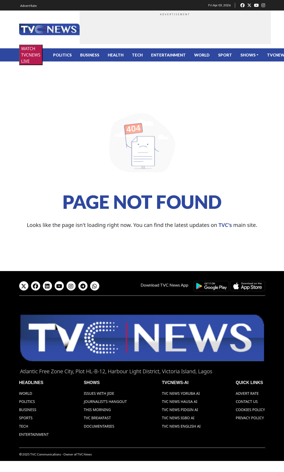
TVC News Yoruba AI (181, 393)
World (202, 55)
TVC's (225, 225)
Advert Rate (28, 6)
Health (115, 55)
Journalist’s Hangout (105, 401)
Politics (62, 55)
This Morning (97, 409)
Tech (137, 55)
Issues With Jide (99, 393)
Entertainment (168, 55)
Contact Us (247, 401)
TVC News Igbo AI (178, 417)
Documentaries (99, 426)
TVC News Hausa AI (179, 401)
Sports (26, 417)
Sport (225, 55)
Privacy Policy (250, 417)
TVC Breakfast (97, 417)
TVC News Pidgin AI (180, 409)
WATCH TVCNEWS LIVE (30, 55)
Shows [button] (248, 55)
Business (89, 55)
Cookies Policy (250, 409)
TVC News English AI (181, 426)
